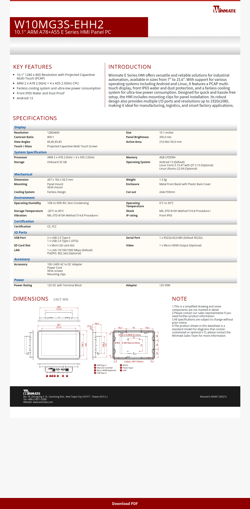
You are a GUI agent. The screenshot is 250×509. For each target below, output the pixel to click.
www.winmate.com (43, 493)
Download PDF (125, 503)
